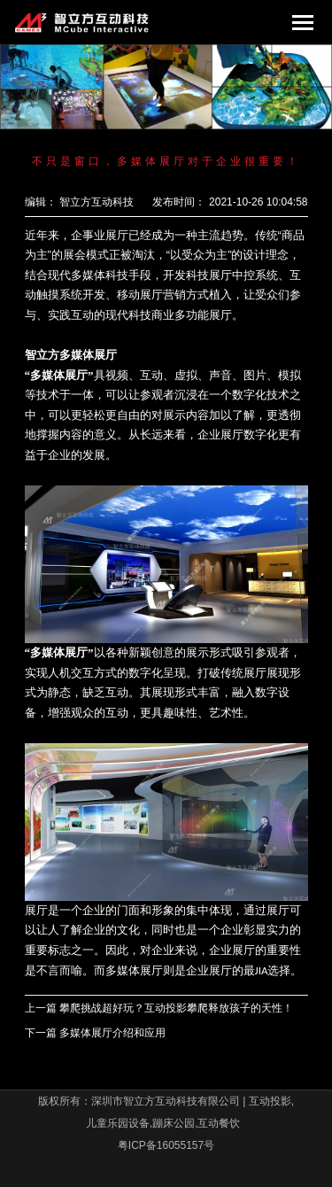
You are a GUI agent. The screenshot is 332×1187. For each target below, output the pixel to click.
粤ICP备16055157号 (166, 1145)
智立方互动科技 (96, 202)
